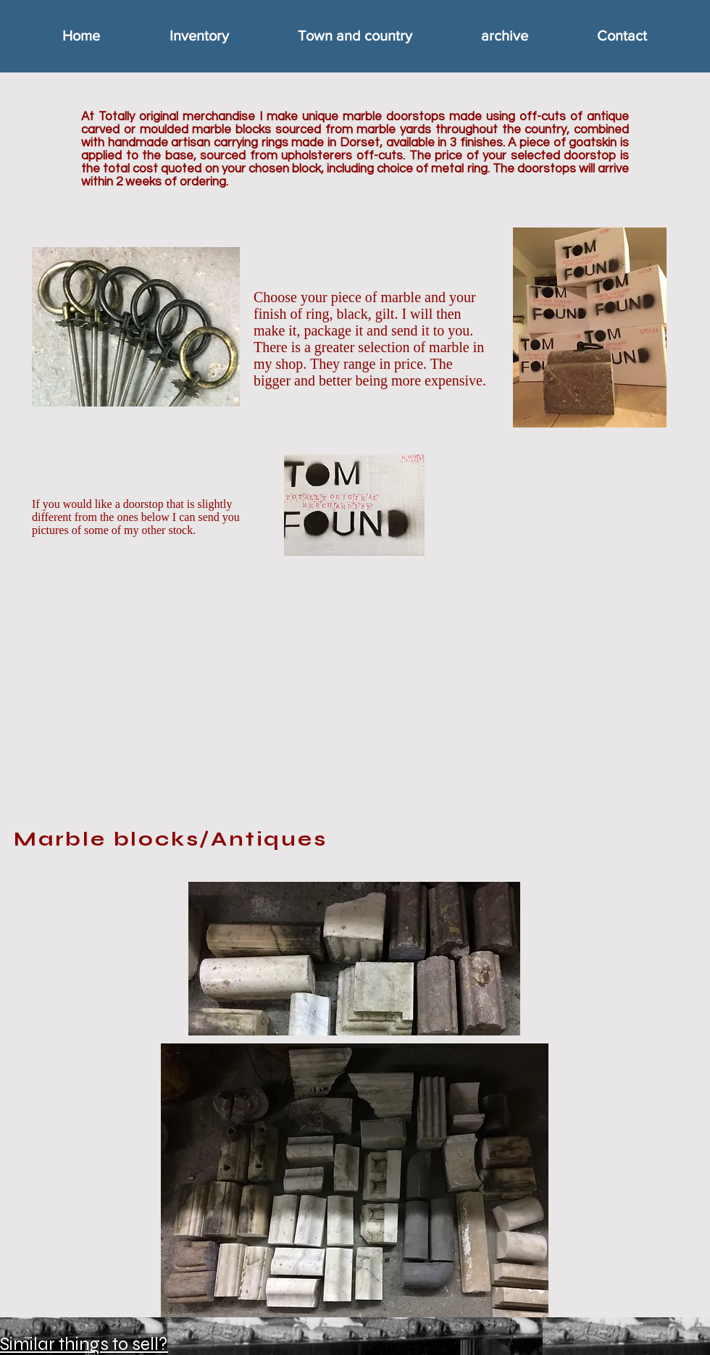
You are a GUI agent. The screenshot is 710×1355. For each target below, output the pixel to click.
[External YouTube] (360, 687)
